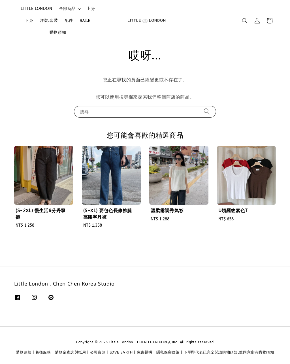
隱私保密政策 (168, 352)
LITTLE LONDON (36, 8)
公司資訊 (98, 352)
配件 (69, 20)
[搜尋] (207, 111)
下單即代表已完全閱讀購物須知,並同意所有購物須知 (229, 352)
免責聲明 (144, 352)
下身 (29, 20)
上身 (91, 8)
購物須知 (58, 32)
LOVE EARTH (121, 352)
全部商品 (67, 8)
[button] (244, 20)
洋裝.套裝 (49, 20)
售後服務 (43, 352)
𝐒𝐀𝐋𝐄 (85, 20)
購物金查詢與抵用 (70, 352)
